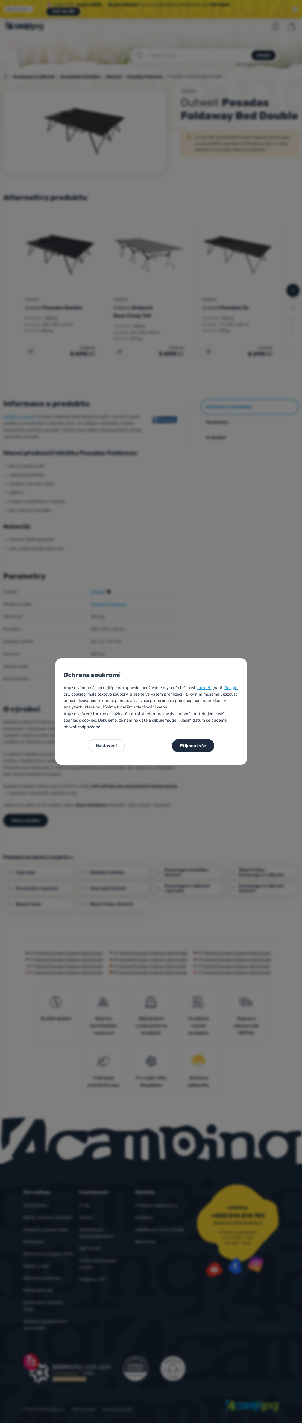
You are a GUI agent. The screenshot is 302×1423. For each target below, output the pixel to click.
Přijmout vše (193, 745)
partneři (204, 687)
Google (230, 687)
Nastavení (106, 745)
